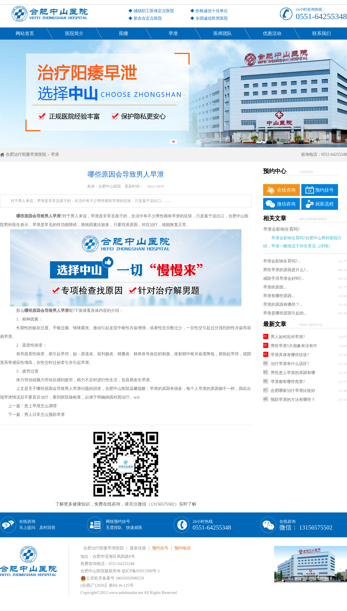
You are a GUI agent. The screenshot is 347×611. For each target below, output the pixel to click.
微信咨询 (286, 203)
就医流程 (324, 203)
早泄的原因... (275, 287)
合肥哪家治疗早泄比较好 (289, 390)
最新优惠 (138, 548)
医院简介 (74, 33)
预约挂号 (324, 190)
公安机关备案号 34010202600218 (112, 578)
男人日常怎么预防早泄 (44, 414)
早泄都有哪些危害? (284, 381)
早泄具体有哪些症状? (286, 355)
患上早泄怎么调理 (40, 406)
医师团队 (222, 33)
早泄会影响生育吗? (281, 229)
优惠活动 (272, 33)
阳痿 (123, 33)
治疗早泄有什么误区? (286, 364)
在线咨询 (286, 190)
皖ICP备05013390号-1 (141, 571)
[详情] (324, 246)
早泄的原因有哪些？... (283, 304)
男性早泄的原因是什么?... (286, 270)
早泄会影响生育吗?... (281, 261)
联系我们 (321, 33)
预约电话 (182, 548)
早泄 (173, 33)
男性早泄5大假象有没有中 (290, 346)
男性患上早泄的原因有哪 (289, 373)
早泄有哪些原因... (279, 296)
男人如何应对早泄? (284, 337)
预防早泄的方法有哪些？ (289, 399)
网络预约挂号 (124, 524)
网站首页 (25, 33)
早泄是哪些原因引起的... (285, 313)
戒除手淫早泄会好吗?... (283, 278)
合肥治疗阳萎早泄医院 (26, 154)
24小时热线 (212, 525)
